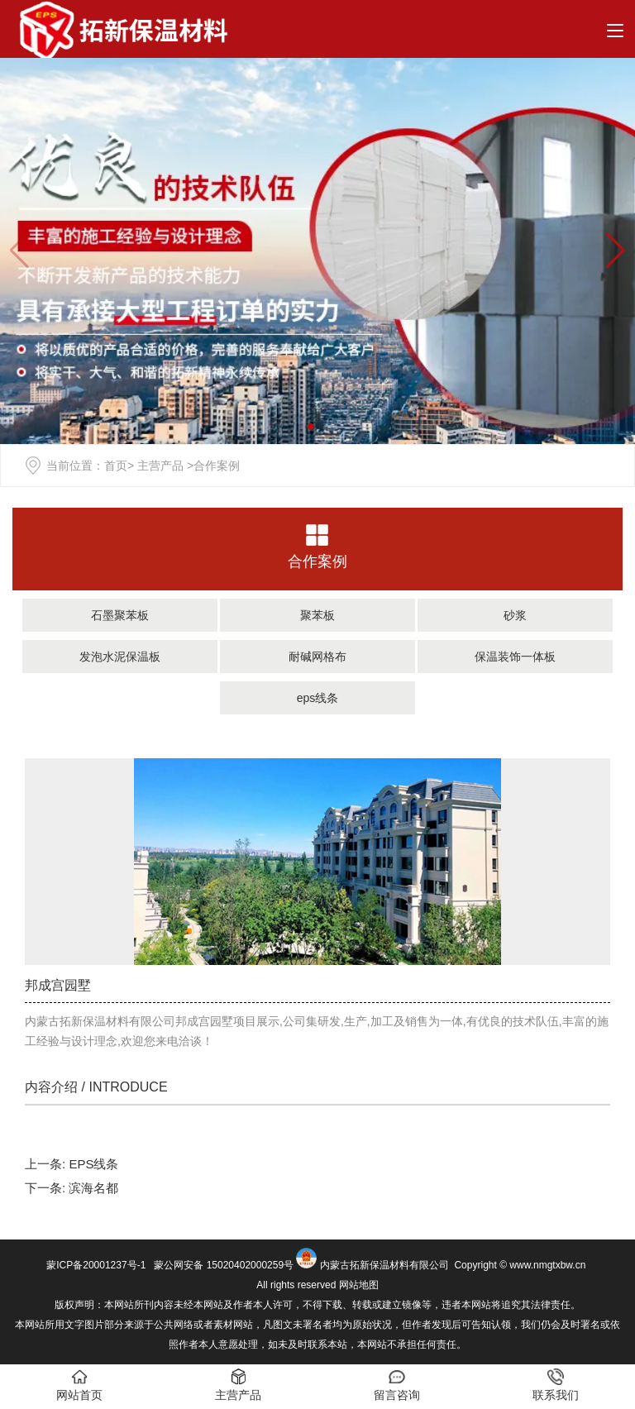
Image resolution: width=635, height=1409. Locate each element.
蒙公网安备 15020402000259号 (222, 1265)
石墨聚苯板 (120, 615)
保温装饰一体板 (515, 656)
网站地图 (359, 1285)
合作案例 (317, 561)
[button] (615, 250)
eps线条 (318, 697)
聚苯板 (317, 615)
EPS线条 (93, 1164)
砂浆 (515, 615)
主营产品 (160, 465)
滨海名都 (93, 1188)
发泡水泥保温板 (119, 656)
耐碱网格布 (317, 656)
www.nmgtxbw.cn (547, 1265)
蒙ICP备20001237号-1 (96, 1265)
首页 (115, 465)
